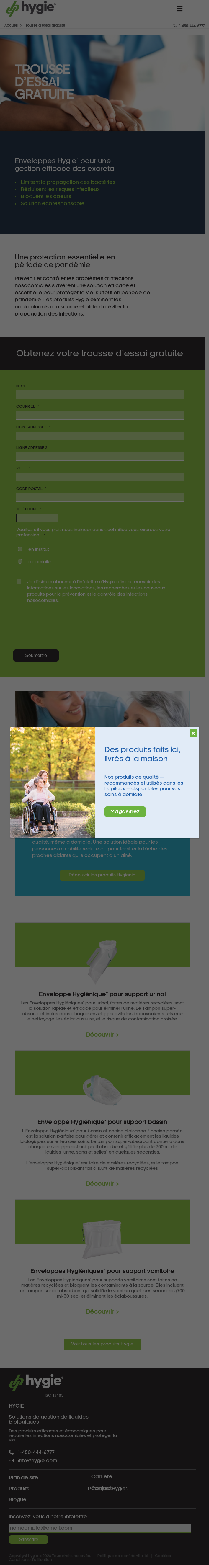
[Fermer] (193, 733)
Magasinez (125, 811)
